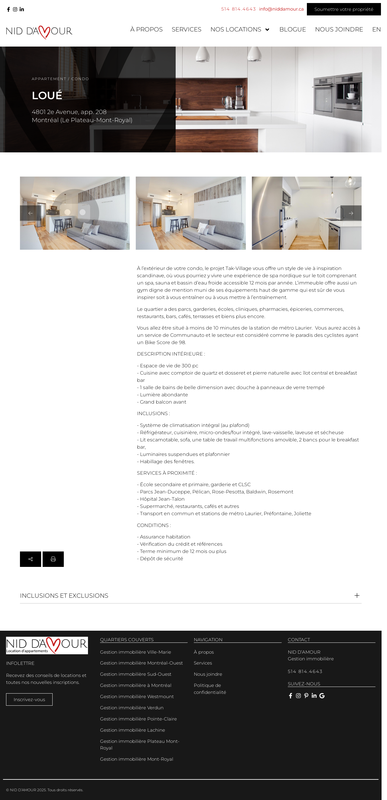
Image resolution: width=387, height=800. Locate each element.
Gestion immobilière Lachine (132, 730)
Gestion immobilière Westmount (137, 696)
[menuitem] (376, 29)
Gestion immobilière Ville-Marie (135, 652)
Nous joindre (339, 29)
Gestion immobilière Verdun (132, 708)
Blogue (292, 29)
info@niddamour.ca (281, 9)
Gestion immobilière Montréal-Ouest (141, 663)
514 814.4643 (238, 9)
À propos (146, 29)
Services (186, 29)
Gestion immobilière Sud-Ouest (135, 674)
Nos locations (240, 30)
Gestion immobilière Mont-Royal (136, 759)
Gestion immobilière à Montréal (135, 685)
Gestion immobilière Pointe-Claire (138, 719)
